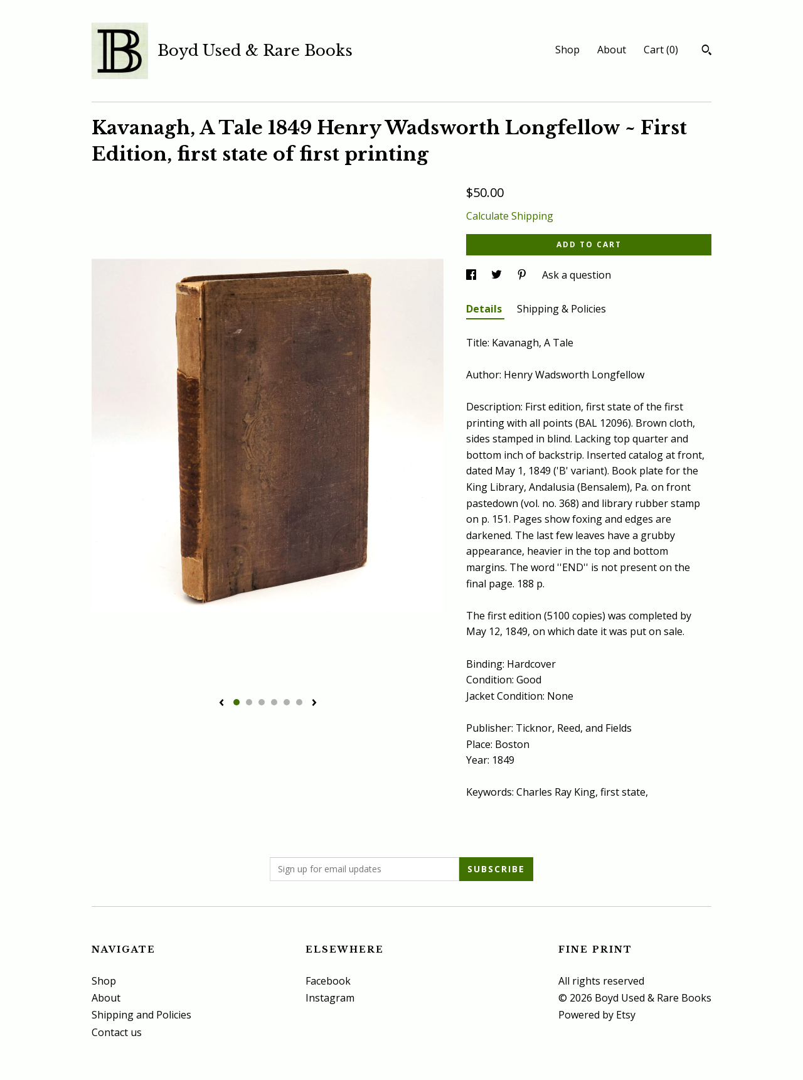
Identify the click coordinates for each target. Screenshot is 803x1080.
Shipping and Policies (141, 1015)
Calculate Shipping (509, 216)
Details (485, 309)
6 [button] (299, 702)
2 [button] (249, 702)
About (611, 49)
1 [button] (236, 702)
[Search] (706, 51)
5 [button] (287, 702)
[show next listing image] (314, 703)
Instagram (330, 998)
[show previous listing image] (221, 703)
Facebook (328, 981)
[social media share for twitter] (497, 275)
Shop (567, 49)
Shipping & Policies (561, 309)
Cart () (661, 49)
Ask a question (576, 275)
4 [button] (274, 702)
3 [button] (261, 702)
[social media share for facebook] (472, 275)
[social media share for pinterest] (523, 275)
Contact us (117, 1032)
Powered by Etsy (596, 1015)
